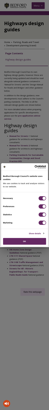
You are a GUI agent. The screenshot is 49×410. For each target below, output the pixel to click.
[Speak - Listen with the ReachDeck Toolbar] (6, 403)
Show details (35, 233)
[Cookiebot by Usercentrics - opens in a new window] (35, 167)
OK (24, 241)
